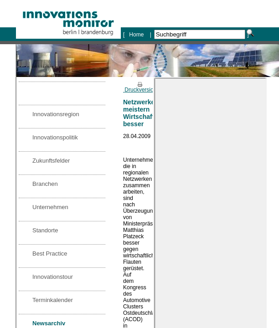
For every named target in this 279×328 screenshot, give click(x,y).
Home (137, 34)
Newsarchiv (48, 323)
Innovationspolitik (55, 137)
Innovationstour (52, 276)
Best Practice (49, 253)
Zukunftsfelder (51, 160)
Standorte (45, 230)
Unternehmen (50, 207)
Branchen (45, 183)
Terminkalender (52, 300)
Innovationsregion (55, 114)
